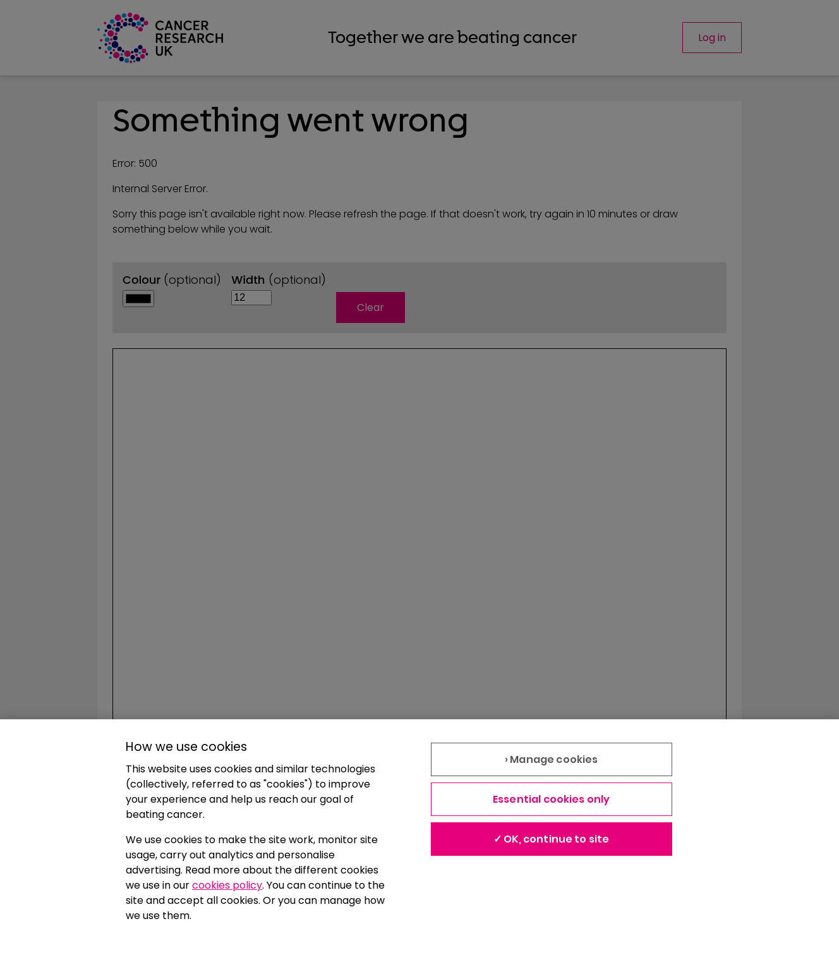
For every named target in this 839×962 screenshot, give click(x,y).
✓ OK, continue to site (551, 839)
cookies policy (227, 885)
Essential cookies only (551, 799)
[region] (419, 840)
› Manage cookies (551, 759)
